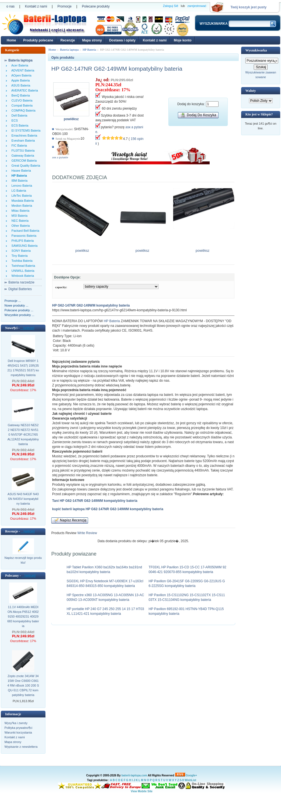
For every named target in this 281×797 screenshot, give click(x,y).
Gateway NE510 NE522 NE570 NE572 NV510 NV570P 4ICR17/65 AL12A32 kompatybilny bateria (23, 434)
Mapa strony (92, 40)
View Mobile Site (141, 791)
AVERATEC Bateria (24, 90)
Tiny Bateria (19, 255)
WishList (190, 780)
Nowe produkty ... (16, 305)
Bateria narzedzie (21, 282)
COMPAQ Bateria (22, 110)
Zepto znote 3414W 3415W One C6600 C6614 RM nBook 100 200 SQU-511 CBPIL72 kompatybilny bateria (23, 685)
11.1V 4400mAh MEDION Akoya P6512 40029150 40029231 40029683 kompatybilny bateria (23, 616)
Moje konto (182, 40)
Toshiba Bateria (21, 260)
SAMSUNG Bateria (24, 245)
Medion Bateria (21, 205)
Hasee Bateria (20, 170)
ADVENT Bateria (22, 70)
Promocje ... (12, 300)
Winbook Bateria (22, 275)
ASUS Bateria (20, 85)
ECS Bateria (19, 125)
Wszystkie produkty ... (19, 315)
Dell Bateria (18, 115)
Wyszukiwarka (256, 50)
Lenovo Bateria (21, 185)
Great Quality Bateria (25, 165)
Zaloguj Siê (170, 6)
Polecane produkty (96, 6)
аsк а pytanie (60, 157)
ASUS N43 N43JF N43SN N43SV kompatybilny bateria (23, 498)
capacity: (61, 287)
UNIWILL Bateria (22, 270)
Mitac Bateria (19, 210)
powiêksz (82, 249)
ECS (14, 120)
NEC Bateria (19, 220)
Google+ (191, 775)
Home (11, 40)
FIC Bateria (18, 145)
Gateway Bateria (22, 155)
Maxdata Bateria (22, 200)
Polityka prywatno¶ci (18, 727)
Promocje (64, 6)
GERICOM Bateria (23, 160)
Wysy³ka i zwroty (15, 723)
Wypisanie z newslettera (21, 746)
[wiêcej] (27, 328)
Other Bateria (20, 225)
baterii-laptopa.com (134, 775)
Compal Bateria (21, 105)
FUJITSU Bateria (22, 150)
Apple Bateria (20, 80)
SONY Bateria (20, 250)
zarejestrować (196, 6)
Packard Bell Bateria (24, 230)
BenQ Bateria (20, 95)
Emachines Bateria (23, 135)
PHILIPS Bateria (22, 240)
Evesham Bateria (22, 140)
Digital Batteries (20, 289)
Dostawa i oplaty (122, 40)
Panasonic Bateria (23, 235)
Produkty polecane (38, 40)
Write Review (86, 533)
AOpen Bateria (21, 75)
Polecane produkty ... (18, 310)
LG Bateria (18, 190)
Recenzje (67, 40)
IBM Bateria (19, 180)
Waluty (250, 91)
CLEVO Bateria (21, 100)
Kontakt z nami (36, 6)
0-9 (182, 780)
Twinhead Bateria (22, 265)
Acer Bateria (19, 65)
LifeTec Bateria (21, 195)
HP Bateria (112, 321)
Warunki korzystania (18, 732)
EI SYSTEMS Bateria (25, 130)
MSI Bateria (19, 215)
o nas (10, 6)
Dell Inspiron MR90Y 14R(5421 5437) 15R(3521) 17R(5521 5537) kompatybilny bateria (23, 368)
